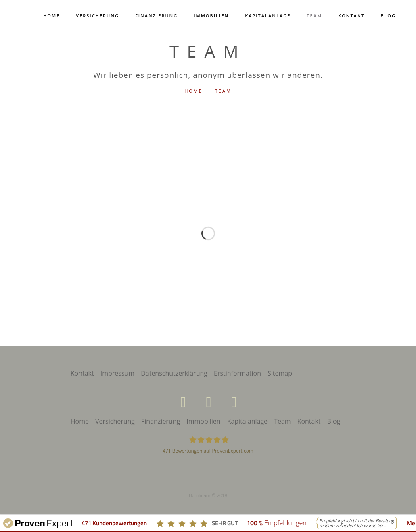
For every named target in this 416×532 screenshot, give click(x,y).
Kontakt (351, 15)
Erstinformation (237, 373)
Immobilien (211, 15)
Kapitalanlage (268, 15)
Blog (388, 15)
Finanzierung (156, 15)
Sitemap (280, 373)
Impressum (117, 373)
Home (51, 15)
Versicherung (97, 15)
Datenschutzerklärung (174, 373)
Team (314, 15)
